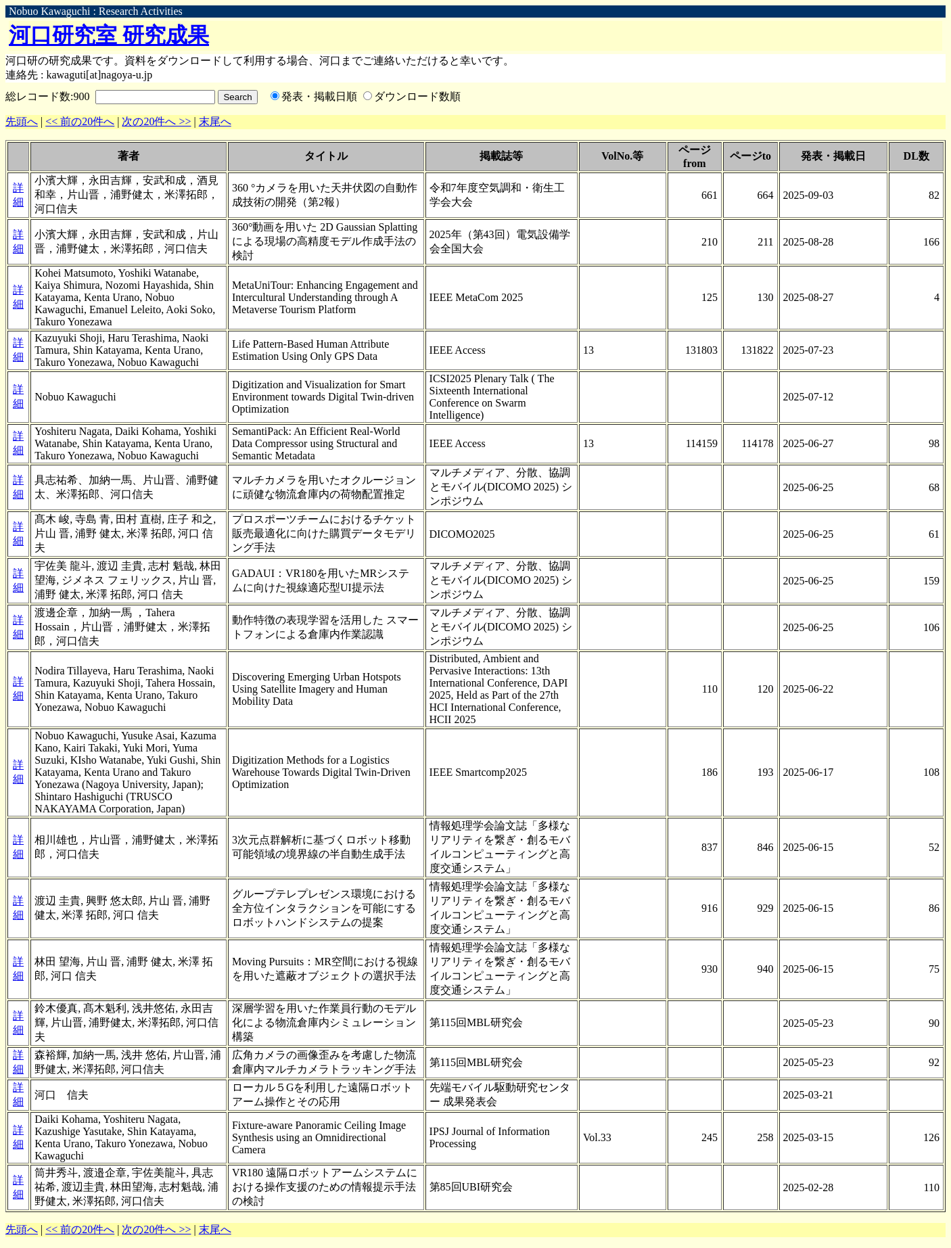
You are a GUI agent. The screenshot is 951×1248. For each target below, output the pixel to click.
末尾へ (215, 121)
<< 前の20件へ (79, 121)
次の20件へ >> (156, 121)
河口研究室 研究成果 (109, 35)
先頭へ (21, 121)
